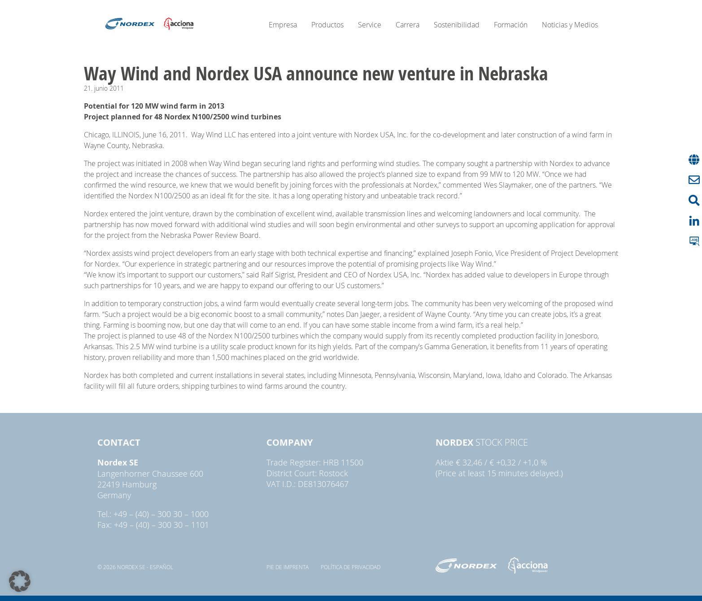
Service (369, 25)
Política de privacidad (350, 566)
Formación (511, 25)
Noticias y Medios (570, 25)
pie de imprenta (287, 566)
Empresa (283, 25)
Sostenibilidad (457, 25)
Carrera (407, 25)
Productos (327, 25)
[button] (19, 581)
